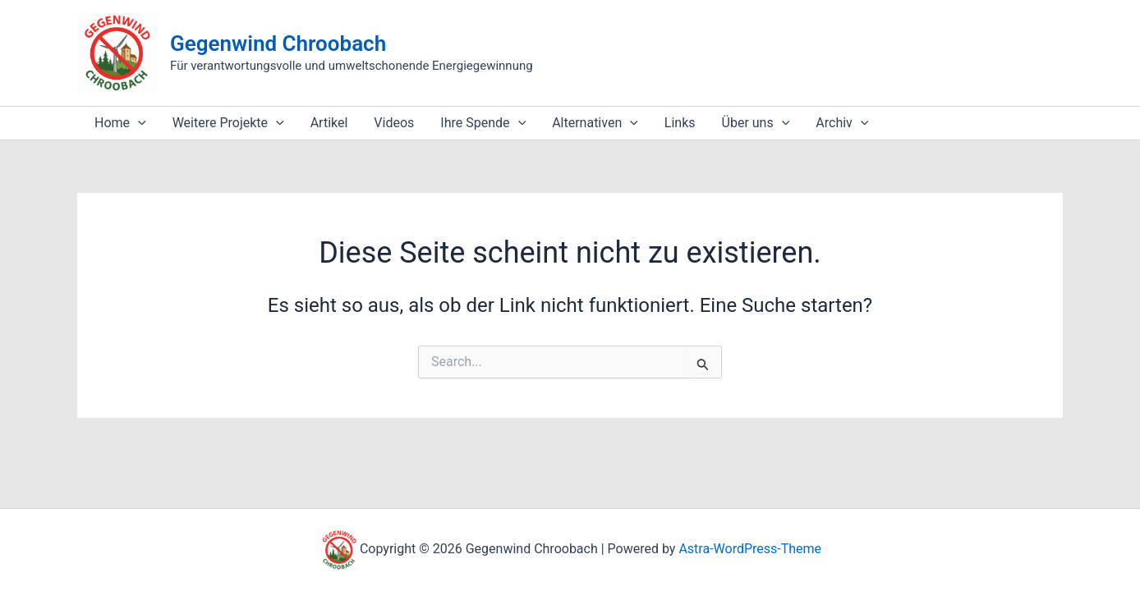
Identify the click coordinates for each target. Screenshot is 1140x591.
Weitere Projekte (228, 123)
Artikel (329, 123)
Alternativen (595, 123)
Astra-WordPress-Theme (749, 549)
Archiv (842, 123)
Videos (394, 123)
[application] (138, 123)
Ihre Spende (483, 123)
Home (120, 123)
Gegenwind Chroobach (278, 43)
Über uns (756, 123)
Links (680, 123)
